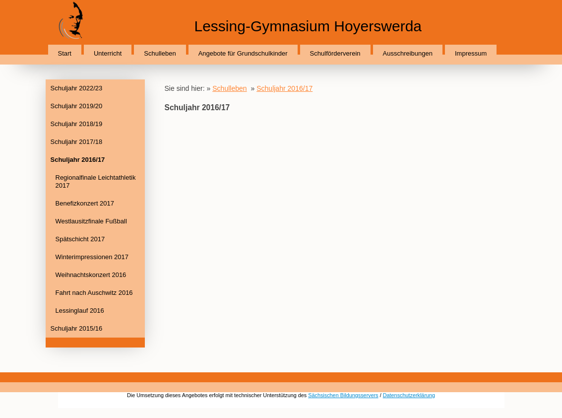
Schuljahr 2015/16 (77, 328)
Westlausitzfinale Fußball (91, 221)
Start (64, 53)
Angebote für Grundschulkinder (243, 53)
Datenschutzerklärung (409, 395)
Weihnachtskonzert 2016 (91, 275)
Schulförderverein (335, 53)
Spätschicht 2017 (80, 239)
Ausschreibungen (408, 53)
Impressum (471, 53)
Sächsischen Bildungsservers (343, 395)
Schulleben (160, 53)
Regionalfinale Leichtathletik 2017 (96, 181)
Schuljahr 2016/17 (78, 159)
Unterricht (108, 53)
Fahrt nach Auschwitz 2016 (94, 292)
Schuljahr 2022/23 (77, 88)
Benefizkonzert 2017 (85, 203)
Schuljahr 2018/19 (77, 124)
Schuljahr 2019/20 (77, 106)
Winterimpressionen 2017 (92, 257)
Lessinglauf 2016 (80, 310)
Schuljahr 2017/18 (77, 141)
